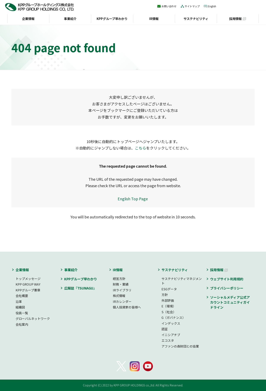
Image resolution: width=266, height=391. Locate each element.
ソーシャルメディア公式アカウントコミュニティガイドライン (230, 302)
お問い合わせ (168, 6)
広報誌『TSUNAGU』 (80, 288)
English (212, 6)
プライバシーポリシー (226, 288)
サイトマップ (192, 6)
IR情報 (154, 18)
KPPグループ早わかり (112, 18)
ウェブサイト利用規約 (226, 278)
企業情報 (28, 18)
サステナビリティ (195, 18)
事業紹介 (70, 18)
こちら (140, 148)
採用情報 (235, 18)
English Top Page (133, 198)
